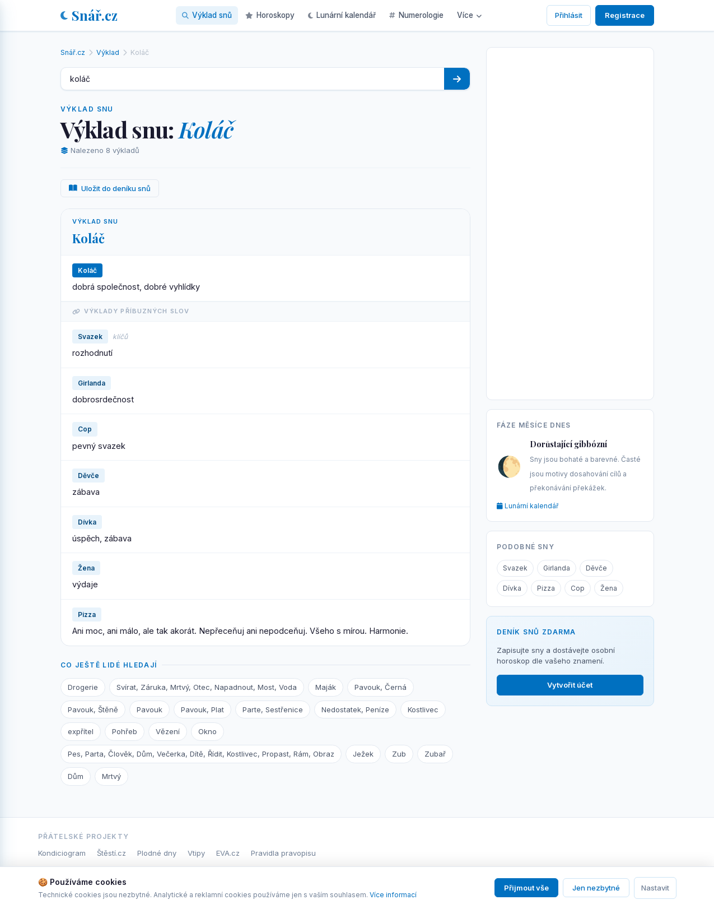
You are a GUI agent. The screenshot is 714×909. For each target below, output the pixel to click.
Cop (578, 588)
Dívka (512, 588)
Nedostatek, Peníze (355, 709)
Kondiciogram (62, 852)
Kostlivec (423, 709)
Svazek (515, 568)
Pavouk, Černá (380, 687)
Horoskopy (270, 15)
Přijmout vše (526, 887)
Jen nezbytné (596, 887)
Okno (207, 731)
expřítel (81, 731)
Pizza (546, 588)
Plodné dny (156, 852)
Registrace (625, 15)
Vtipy (196, 852)
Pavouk (149, 709)
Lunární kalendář (342, 15)
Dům (75, 776)
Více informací (393, 895)
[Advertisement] (570, 221)
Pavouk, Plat (202, 709)
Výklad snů (207, 15)
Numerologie (416, 15)
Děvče (596, 568)
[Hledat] (457, 79)
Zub (399, 753)
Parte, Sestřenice (272, 709)
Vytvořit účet (569, 684)
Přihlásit (568, 15)
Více (469, 15)
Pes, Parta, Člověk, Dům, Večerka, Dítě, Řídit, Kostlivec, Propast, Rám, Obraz (201, 753)
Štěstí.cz (111, 852)
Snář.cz (89, 15)
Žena (608, 588)
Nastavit (655, 887)
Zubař (435, 753)
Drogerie (83, 687)
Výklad (107, 52)
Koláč (88, 238)
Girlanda (556, 568)
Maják (325, 687)
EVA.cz (228, 852)
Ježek (363, 753)
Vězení (168, 731)
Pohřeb (124, 731)
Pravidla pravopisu (283, 852)
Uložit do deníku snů (110, 188)
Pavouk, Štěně (93, 709)
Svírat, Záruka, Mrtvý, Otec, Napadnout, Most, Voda (206, 687)
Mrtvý (111, 776)
